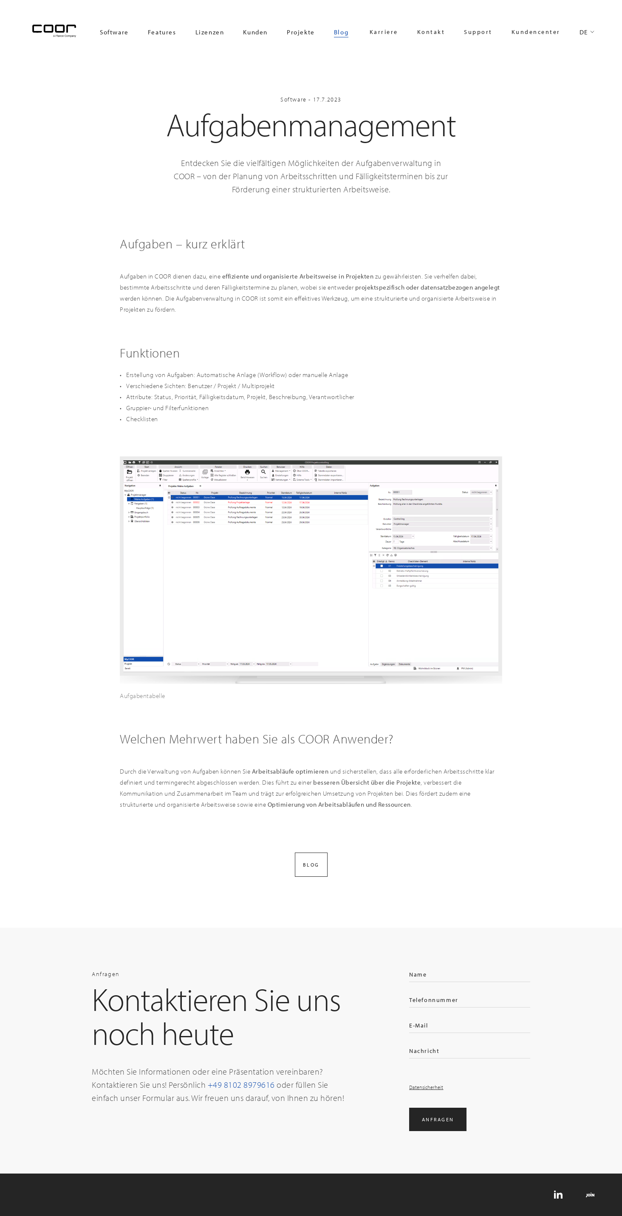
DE (584, 32)
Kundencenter (536, 32)
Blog (341, 32)
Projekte (301, 32)
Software (114, 32)
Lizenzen (209, 32)
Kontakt (431, 32)
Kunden (255, 32)
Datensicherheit (426, 1087)
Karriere (384, 32)
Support (478, 32)
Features (162, 32)
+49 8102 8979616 (241, 1084)
